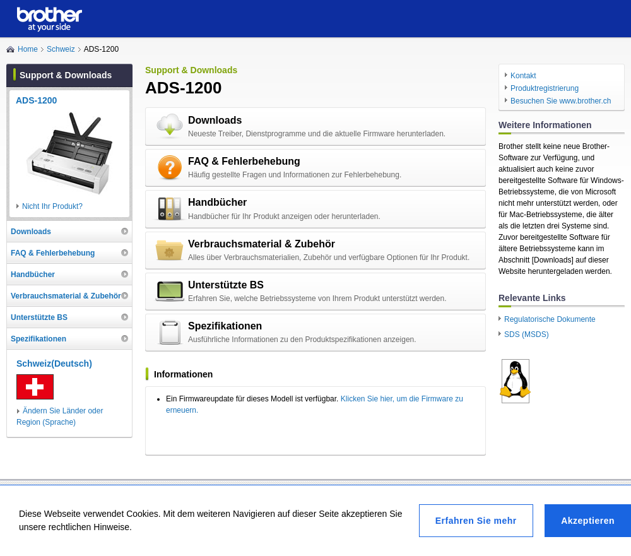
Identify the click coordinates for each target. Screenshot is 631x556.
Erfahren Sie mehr (476, 521)
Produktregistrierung (544, 88)
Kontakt (523, 75)
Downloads (215, 120)
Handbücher (217, 202)
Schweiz (61, 49)
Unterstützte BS (226, 285)
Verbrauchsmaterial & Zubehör (261, 244)
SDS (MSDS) (526, 334)
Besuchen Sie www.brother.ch (560, 101)
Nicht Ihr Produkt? (52, 206)
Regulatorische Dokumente (550, 319)
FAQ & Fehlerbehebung (244, 161)
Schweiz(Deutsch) (54, 363)
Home (28, 49)
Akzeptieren (588, 521)
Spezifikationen (225, 326)
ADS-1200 (36, 100)
